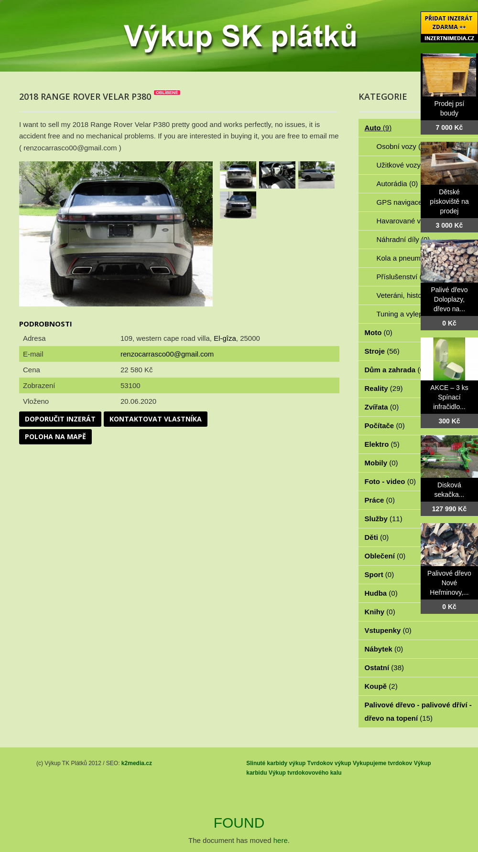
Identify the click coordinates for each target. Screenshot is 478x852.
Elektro (382, 444)
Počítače (385, 425)
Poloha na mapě (55, 436)
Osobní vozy (402, 146)
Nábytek (384, 649)
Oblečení (385, 556)
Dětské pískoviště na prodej (449, 201)
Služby (383, 519)
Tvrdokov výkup (329, 763)
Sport (379, 574)
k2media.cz (136, 763)
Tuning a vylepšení (412, 314)
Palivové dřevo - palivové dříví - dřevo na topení (418, 711)
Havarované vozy (410, 221)
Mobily (381, 463)
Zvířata (382, 407)
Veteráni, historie (409, 295)
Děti (377, 537)
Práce (380, 500)
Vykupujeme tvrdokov (382, 763)
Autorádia (397, 183)
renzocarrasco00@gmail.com (167, 354)
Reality (384, 388)
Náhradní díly (403, 239)
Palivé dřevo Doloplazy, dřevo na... (449, 299)
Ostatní (384, 667)
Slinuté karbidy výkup (275, 763)
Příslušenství (402, 277)
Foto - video (390, 481)
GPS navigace (405, 202)
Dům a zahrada (395, 370)
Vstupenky (388, 630)
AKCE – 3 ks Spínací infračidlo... (449, 397)
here (280, 840)
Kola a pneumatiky (411, 258)
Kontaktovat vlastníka (155, 418)
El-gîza (225, 338)
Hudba (381, 593)
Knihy (380, 612)
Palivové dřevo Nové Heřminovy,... (449, 582)
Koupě (381, 686)
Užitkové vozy (404, 165)
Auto (378, 128)
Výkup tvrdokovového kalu (305, 772)
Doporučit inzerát (60, 418)
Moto (378, 332)
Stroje (382, 351)
